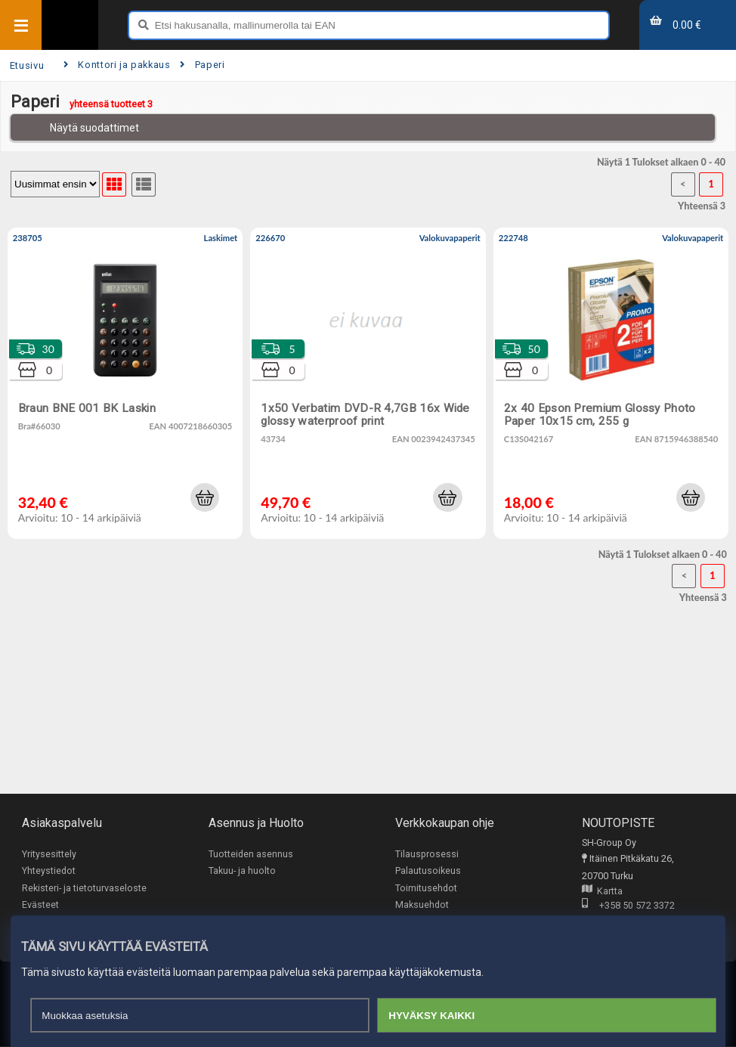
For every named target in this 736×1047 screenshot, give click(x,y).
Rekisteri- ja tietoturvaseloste (84, 888)
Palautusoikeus (428, 871)
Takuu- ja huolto (242, 871)
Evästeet (40, 905)
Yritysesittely (49, 854)
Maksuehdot (422, 905)
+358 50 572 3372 (628, 906)
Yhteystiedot (49, 871)
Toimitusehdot (426, 888)
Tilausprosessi (427, 854)
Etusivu (27, 65)
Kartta (602, 891)
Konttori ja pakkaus (117, 64)
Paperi (202, 64)
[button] (204, 497)
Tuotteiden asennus (251, 854)
